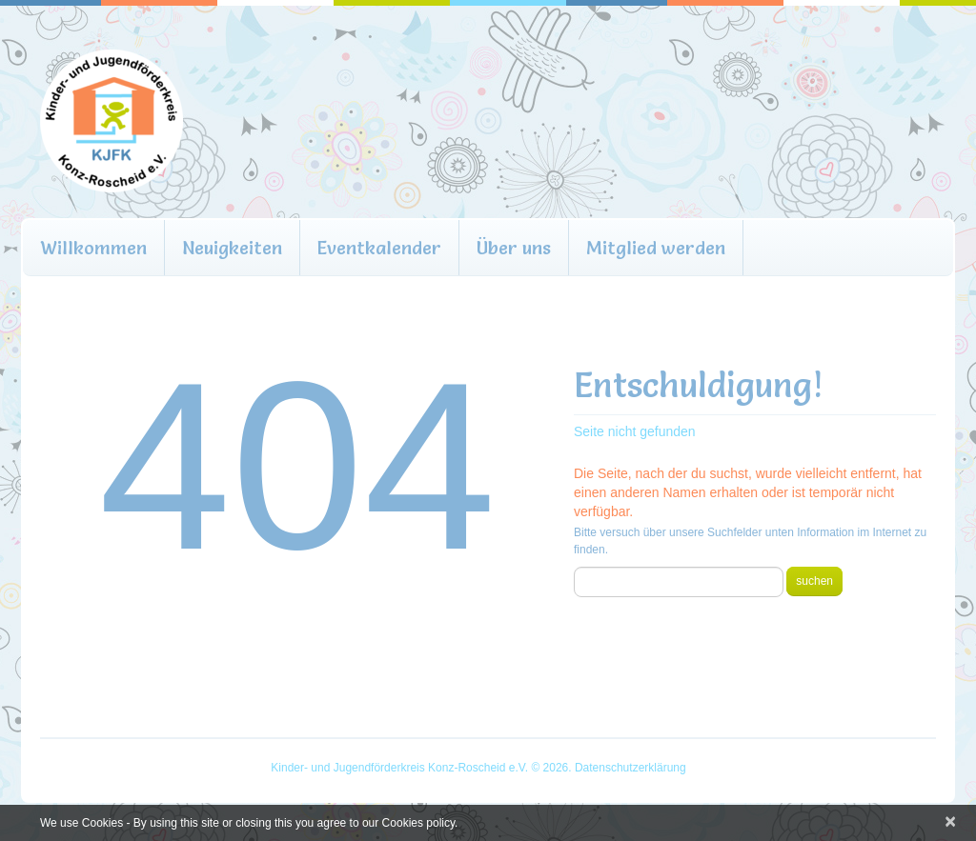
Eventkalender (379, 247)
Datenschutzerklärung (630, 767)
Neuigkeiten (232, 247)
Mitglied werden (655, 247)
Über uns (514, 247)
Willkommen (93, 247)
